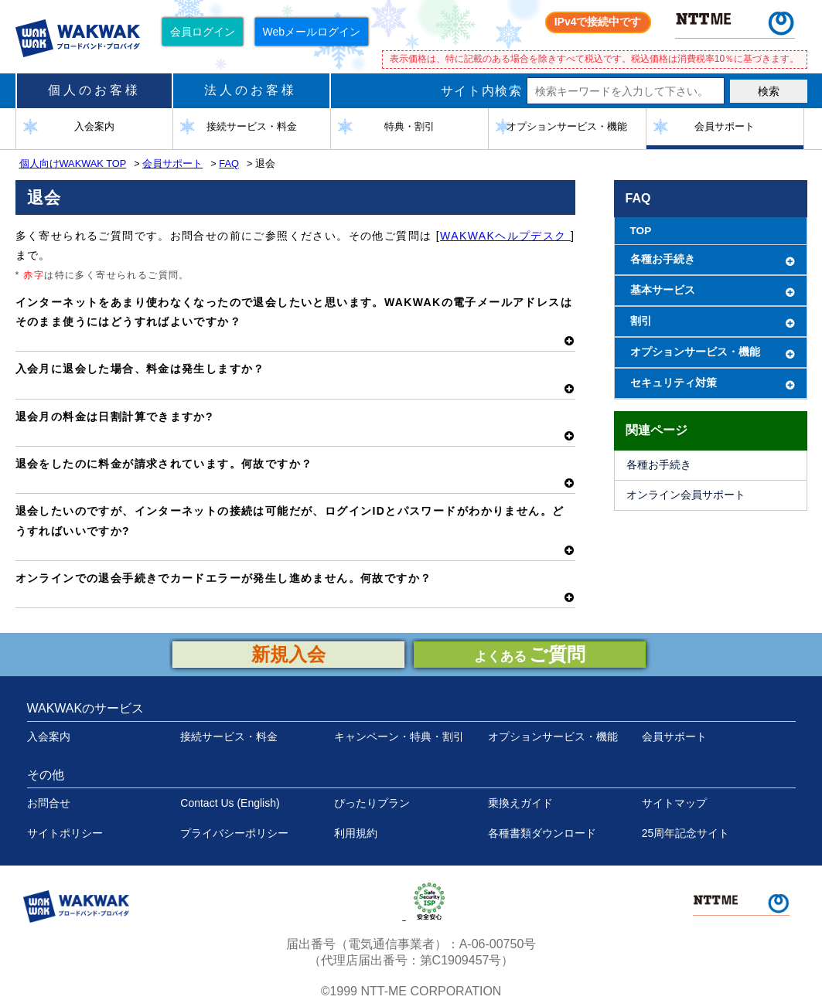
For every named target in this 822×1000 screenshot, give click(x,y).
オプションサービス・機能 (553, 736)
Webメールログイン (312, 32)
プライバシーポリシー (234, 833)
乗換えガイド (520, 803)
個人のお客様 (94, 90)
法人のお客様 (250, 90)
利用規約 (355, 833)
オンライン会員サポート (685, 495)
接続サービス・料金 (229, 736)
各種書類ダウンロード (542, 833)
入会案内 (48, 736)
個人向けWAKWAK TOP (73, 163)
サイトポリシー (65, 833)
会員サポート (172, 163)
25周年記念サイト (686, 833)
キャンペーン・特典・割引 (399, 736)
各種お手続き (658, 465)
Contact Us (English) (229, 803)
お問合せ (48, 803)
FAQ (229, 163)
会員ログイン (202, 32)
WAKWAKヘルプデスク (505, 236)
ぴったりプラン (372, 803)
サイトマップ (674, 803)
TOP (641, 230)
